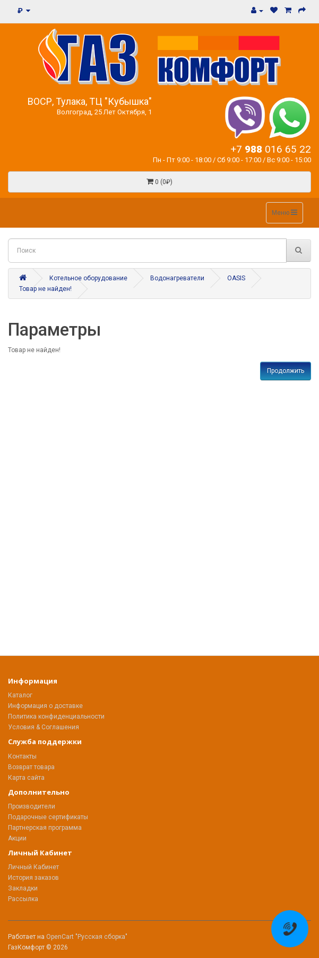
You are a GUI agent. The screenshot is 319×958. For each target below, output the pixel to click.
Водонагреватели (177, 278)
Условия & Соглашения (43, 727)
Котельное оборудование (88, 278)
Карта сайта (26, 777)
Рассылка (23, 899)
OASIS (236, 278)
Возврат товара (31, 767)
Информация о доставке (45, 706)
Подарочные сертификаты (48, 817)
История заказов (33, 877)
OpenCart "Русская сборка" (86, 936)
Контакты (22, 756)
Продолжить (285, 370)
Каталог (20, 695)
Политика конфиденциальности (56, 716)
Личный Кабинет (33, 867)
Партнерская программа (45, 827)
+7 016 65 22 (270, 149)
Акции (17, 838)
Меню (284, 212)
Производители (31, 806)
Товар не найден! (45, 289)
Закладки (23, 888)
